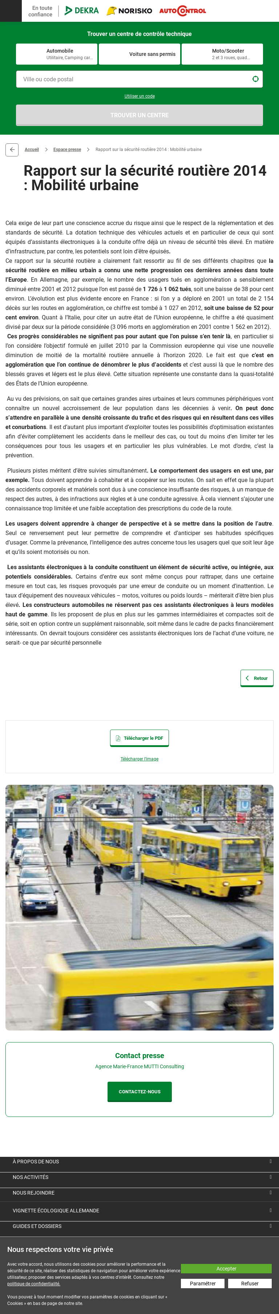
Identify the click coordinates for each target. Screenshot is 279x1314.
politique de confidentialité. (33, 1283)
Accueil (32, 149)
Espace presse (67, 149)
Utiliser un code (140, 96)
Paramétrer (203, 1283)
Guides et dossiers (37, 1226)
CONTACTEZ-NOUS (140, 1091)
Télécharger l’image (139, 759)
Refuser (250, 1283)
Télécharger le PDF (139, 738)
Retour (12, 149)
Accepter (226, 1269)
